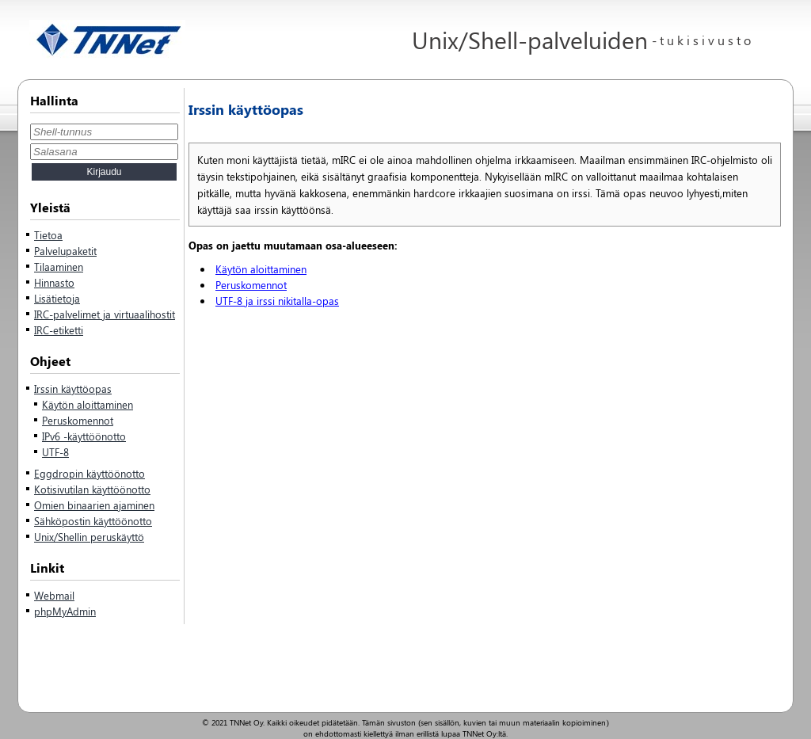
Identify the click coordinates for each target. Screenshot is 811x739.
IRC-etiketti (58, 330)
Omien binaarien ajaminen (94, 505)
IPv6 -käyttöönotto (84, 436)
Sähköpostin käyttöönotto (93, 521)
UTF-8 (55, 452)
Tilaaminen (58, 266)
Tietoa (48, 235)
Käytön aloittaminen (87, 404)
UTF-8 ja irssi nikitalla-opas (277, 300)
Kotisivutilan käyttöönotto (92, 489)
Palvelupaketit (65, 250)
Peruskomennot (77, 420)
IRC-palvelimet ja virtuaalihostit (104, 314)
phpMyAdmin (65, 611)
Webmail (54, 595)
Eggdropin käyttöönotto (89, 473)
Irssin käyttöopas (73, 388)
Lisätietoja (57, 298)
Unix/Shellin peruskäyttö (89, 536)
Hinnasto (54, 282)
